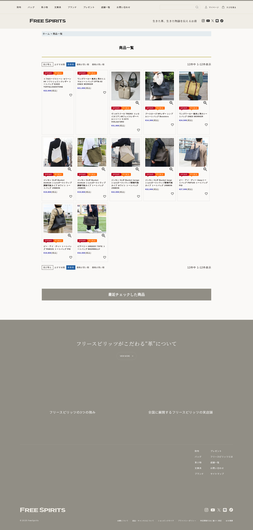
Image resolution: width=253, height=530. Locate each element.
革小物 (198, 462)
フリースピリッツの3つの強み (72, 412)
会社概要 (229, 520)
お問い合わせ (123, 7)
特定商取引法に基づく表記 (211, 520)
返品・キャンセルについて (143, 520)
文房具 (198, 468)
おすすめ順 (60, 64)
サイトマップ (217, 473)
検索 (197, 7)
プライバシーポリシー (187, 520)
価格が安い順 (83, 64)
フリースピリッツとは (221, 456)
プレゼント (89, 7)
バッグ (198, 456)
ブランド (72, 7)
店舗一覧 (105, 7)
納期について (122, 520)
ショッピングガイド (166, 520)
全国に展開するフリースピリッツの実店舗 (180, 412)
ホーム (46, 33)
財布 (197, 451)
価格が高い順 (98, 64)
